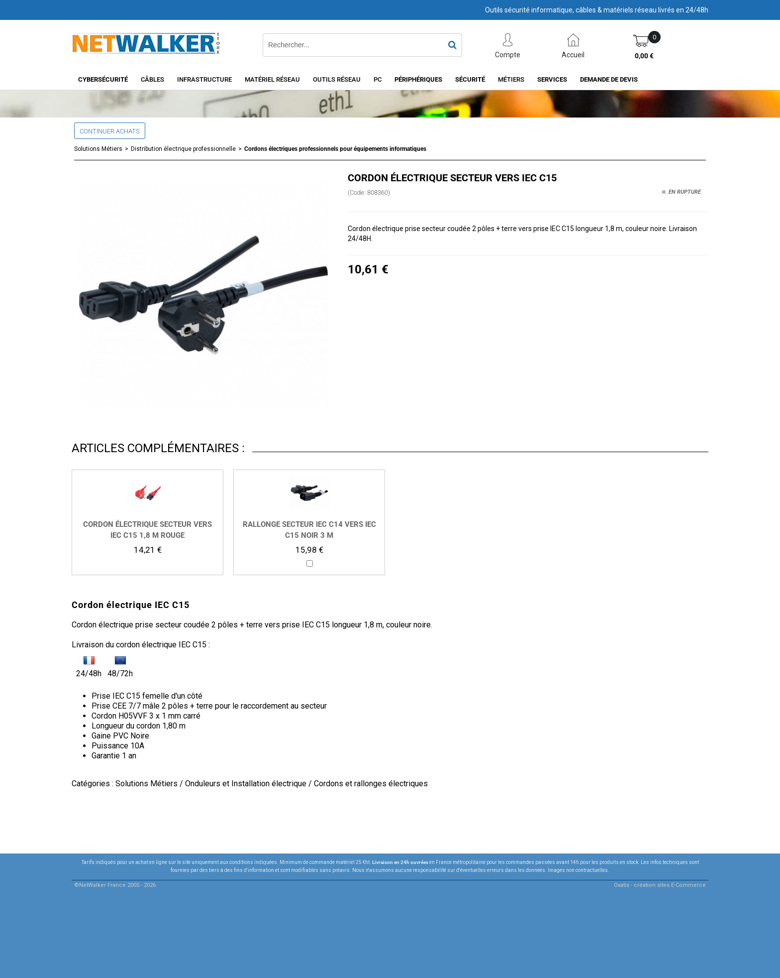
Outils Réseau (337, 79)
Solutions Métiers (98, 148)
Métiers (511, 79)
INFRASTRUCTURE (204, 79)
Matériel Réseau (272, 79)
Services (552, 79)
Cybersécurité (103, 79)
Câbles (152, 79)
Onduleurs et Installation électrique (245, 783)
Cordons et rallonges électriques (371, 783)
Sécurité (470, 79)
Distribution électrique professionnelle (183, 148)
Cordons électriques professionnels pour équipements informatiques (335, 148)
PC (378, 79)
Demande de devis (609, 79)
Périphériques (418, 79)
